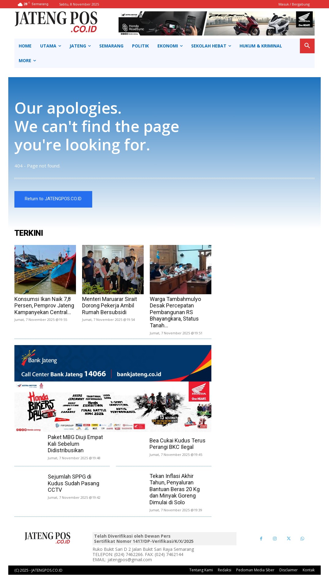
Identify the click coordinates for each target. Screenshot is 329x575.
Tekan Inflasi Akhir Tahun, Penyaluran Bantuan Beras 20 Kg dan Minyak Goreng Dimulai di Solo (174, 489)
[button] (307, 46)
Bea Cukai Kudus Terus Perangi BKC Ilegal (177, 444)
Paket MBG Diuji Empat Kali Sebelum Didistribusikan (75, 444)
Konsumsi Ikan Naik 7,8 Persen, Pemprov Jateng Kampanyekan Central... (44, 306)
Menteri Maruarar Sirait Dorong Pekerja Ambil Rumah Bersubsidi (109, 306)
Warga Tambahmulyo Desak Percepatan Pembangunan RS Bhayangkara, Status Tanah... (175, 312)
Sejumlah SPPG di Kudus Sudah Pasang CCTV (73, 484)
